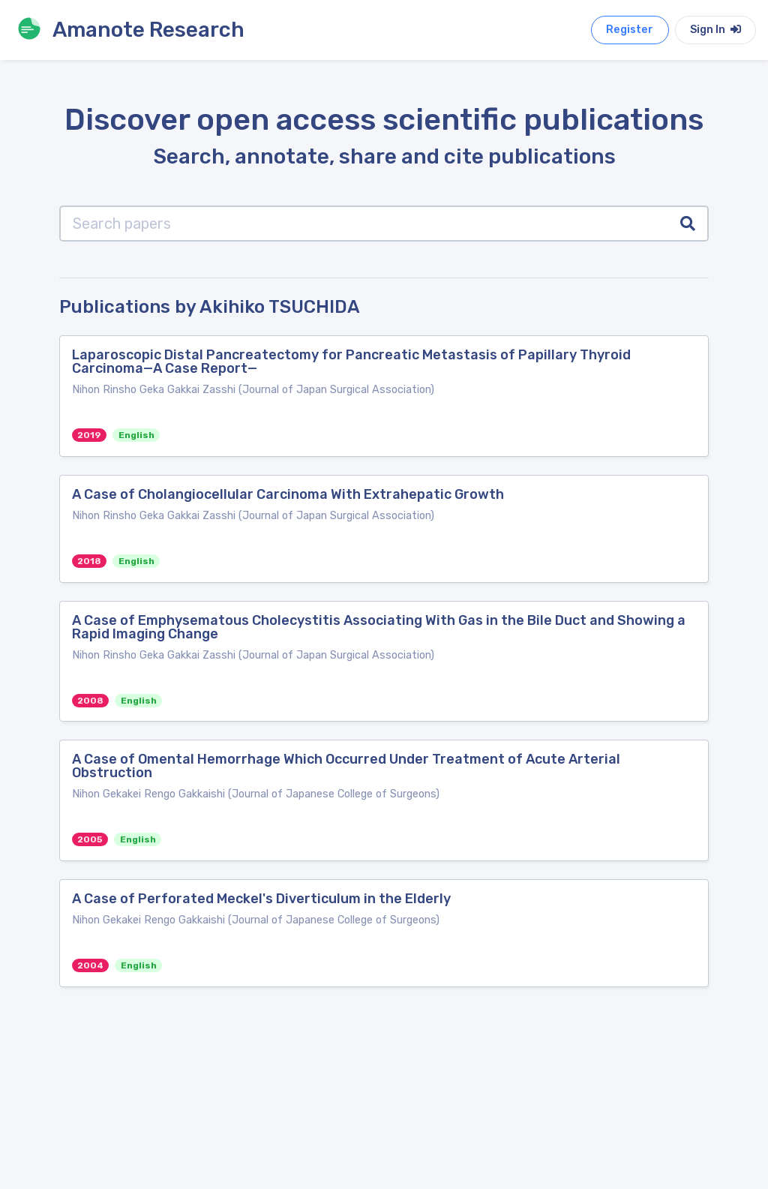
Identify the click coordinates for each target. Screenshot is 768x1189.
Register (629, 29)
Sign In (715, 29)
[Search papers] (364, 224)
